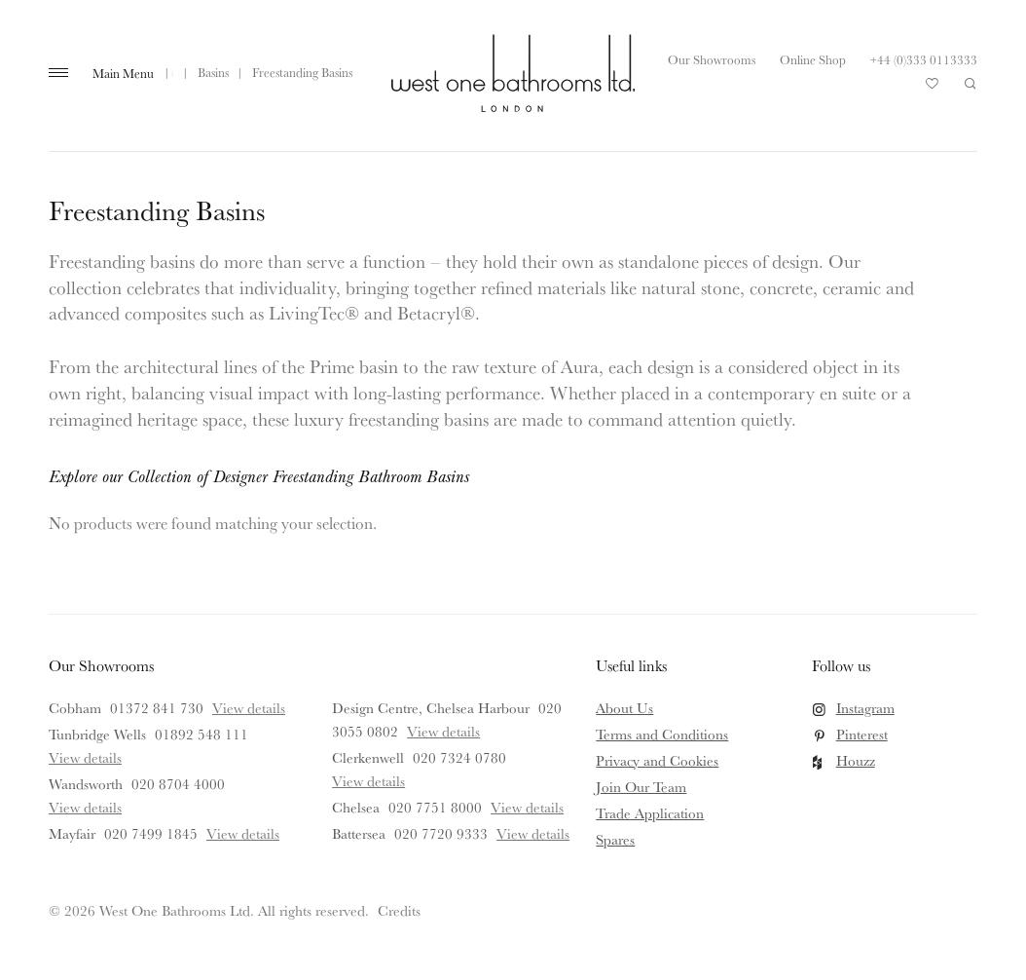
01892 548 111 (201, 734)
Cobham (75, 707)
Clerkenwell (368, 757)
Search (970, 83)
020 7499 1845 (151, 833)
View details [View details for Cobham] (248, 707)
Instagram (865, 707)
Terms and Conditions (662, 734)
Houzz (855, 760)
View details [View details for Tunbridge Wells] (85, 757)
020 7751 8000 (435, 807)
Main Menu (123, 73)
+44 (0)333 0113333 (923, 59)
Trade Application (650, 813)
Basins (213, 72)
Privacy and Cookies (657, 760)
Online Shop (813, 59)
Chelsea (356, 807)
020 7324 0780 (459, 757)
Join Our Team (641, 786)
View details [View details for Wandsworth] (85, 807)
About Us (624, 707)
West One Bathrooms (513, 73)
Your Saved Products (932, 88)
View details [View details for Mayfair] (242, 833)
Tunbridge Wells (97, 734)
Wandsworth (86, 783)
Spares (615, 839)
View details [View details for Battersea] (532, 833)
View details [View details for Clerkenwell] (368, 781)
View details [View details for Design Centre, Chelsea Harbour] (443, 731)
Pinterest (862, 734)
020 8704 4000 (178, 783)
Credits (399, 910)
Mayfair (72, 833)
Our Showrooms (711, 59)
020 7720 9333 (441, 833)
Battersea (358, 833)
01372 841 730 (156, 707)
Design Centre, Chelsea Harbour (431, 707)
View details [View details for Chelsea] (527, 807)
